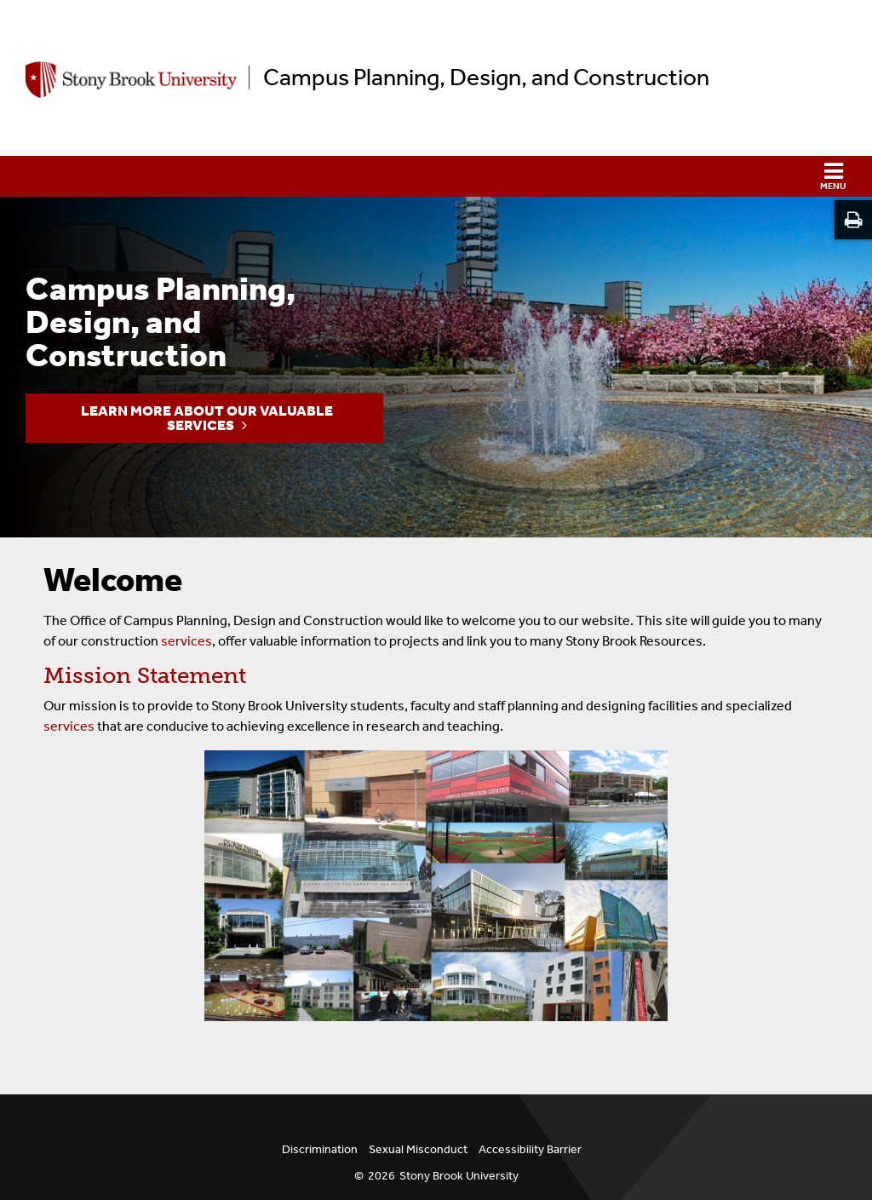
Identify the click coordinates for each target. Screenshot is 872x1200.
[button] (436, 176)
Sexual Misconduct (418, 1149)
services (186, 641)
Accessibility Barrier (530, 1149)
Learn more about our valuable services (207, 417)
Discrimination (320, 1149)
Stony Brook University (459, 1175)
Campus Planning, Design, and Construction (486, 77)
